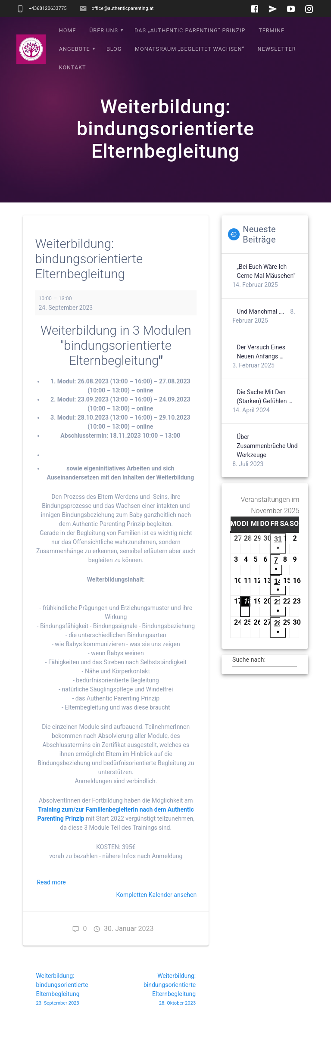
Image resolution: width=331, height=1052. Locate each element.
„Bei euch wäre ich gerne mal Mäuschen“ (266, 290)
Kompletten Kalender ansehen (156, 913)
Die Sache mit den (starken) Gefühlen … (264, 415)
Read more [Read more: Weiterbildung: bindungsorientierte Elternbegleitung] (51, 900)
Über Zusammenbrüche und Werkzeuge (267, 464)
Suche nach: (248, 678)
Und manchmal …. (260, 330)
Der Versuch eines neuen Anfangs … (261, 370)
